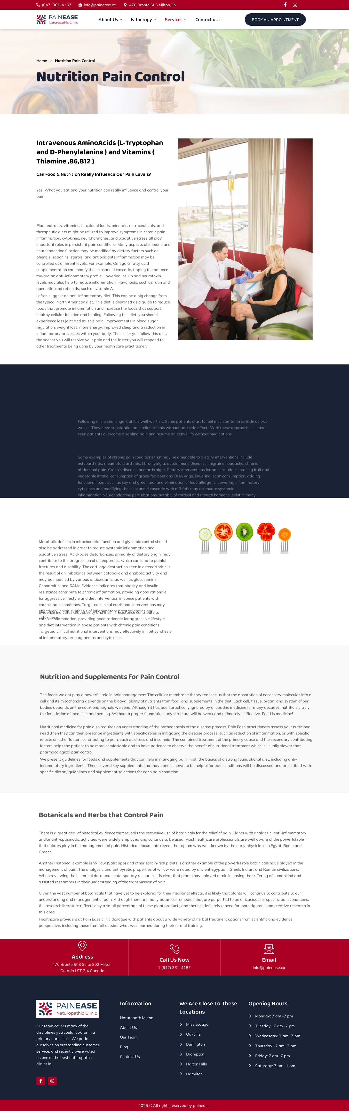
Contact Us (130, 1057)
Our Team (129, 1038)
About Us (110, 19)
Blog (124, 1047)
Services (176, 19)
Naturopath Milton (136, 1018)
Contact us (208, 19)
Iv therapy (143, 19)
